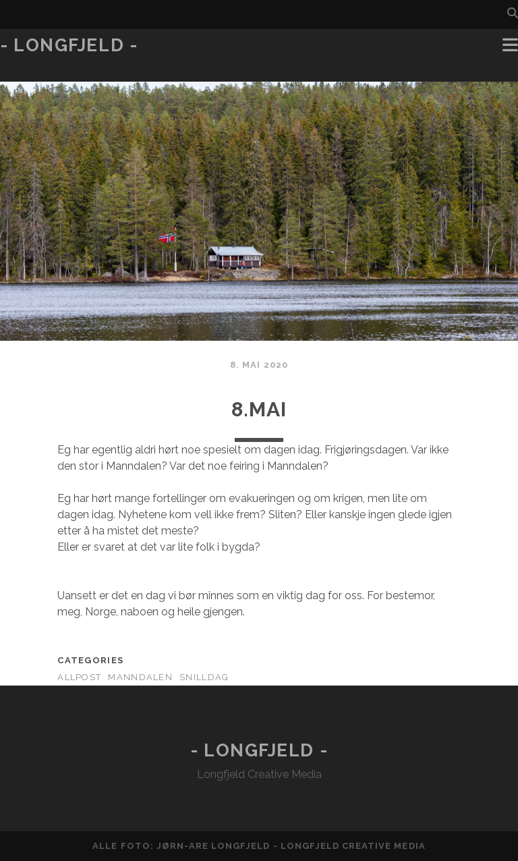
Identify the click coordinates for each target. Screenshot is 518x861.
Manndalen (140, 677)
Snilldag (204, 677)
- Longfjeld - (69, 45)
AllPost (79, 677)
